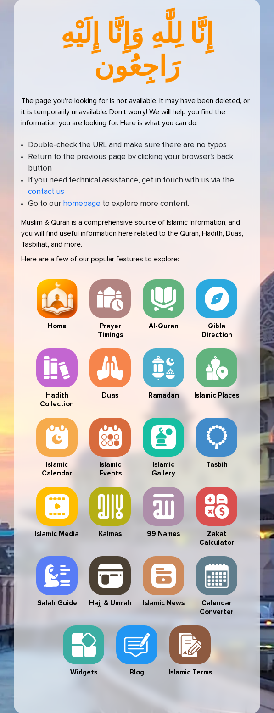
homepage (82, 204)
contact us (46, 192)
